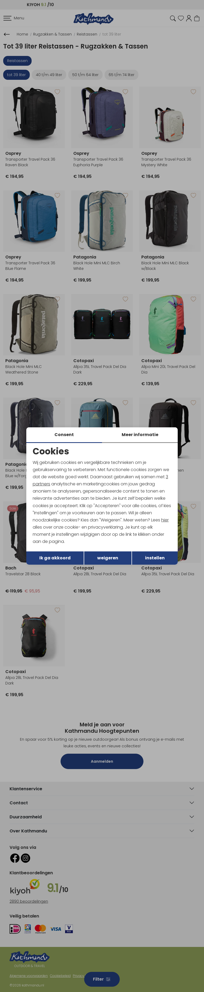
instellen (155, 558)
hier (165, 520)
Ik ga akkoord (55, 558)
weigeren (107, 558)
